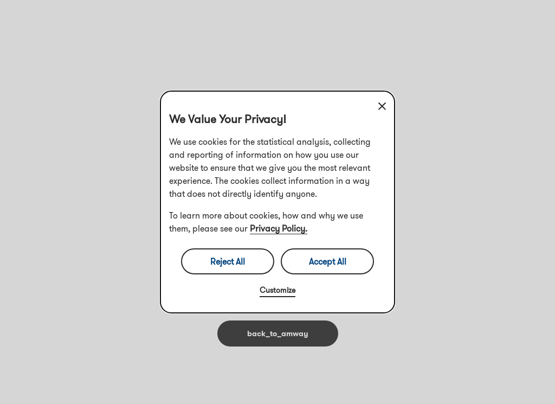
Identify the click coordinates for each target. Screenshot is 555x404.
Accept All (327, 261)
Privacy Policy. (278, 228)
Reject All (227, 261)
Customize (277, 290)
